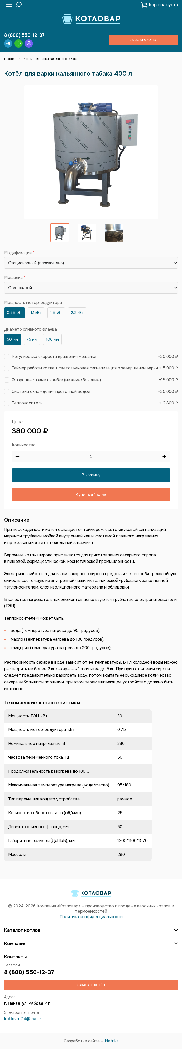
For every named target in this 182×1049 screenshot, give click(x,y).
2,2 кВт (77, 312)
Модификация (18, 253)
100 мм (52, 339)
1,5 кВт (56, 312)
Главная (10, 59)
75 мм (31, 339)
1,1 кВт (36, 312)
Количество (24, 445)
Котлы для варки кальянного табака (51, 59)
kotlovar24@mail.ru (24, 1018)
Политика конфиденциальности (91, 916)
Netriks (112, 1041)
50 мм (12, 339)
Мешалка (13, 278)
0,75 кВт (14, 312)
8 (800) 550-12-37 (24, 35)
